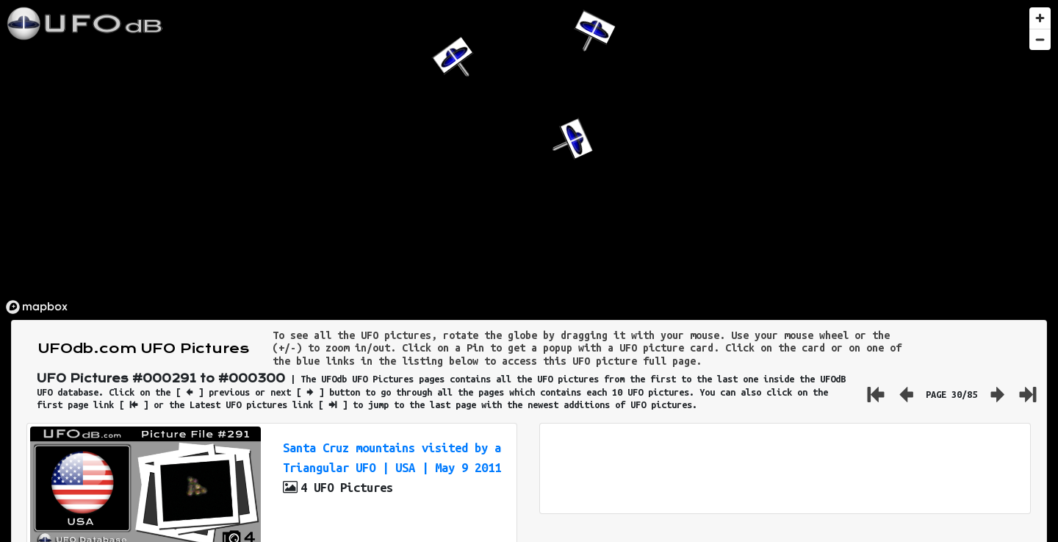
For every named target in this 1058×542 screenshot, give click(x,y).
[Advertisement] (784, 468)
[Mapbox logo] (36, 307)
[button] (569, 142)
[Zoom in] (1040, 18)
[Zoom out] (1040, 39)
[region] (529, 160)
